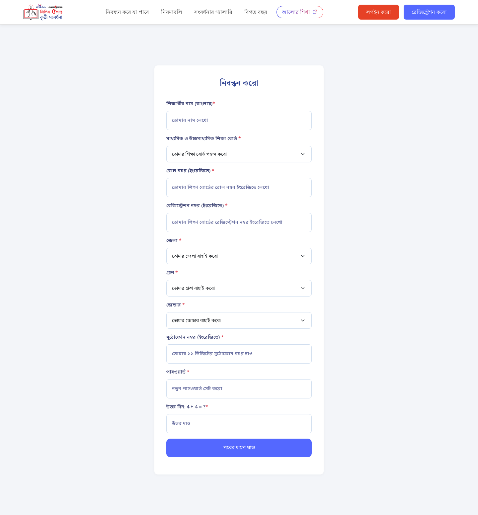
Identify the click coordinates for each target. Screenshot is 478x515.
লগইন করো (378, 12)
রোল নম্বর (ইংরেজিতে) (190, 171)
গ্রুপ (172, 273)
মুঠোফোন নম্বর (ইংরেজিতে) (195, 337)
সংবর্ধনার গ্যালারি (213, 12)
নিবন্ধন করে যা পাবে (127, 12)
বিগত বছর (255, 12)
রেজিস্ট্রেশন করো (429, 12)
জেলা (174, 241)
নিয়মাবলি (171, 12)
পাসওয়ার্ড (178, 372)
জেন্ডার (175, 305)
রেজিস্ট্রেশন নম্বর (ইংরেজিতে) (197, 206)
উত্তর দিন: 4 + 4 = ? (187, 407)
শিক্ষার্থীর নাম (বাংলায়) (190, 104)
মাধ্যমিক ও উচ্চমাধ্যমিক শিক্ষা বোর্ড (203, 139)
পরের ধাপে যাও (239, 448)
